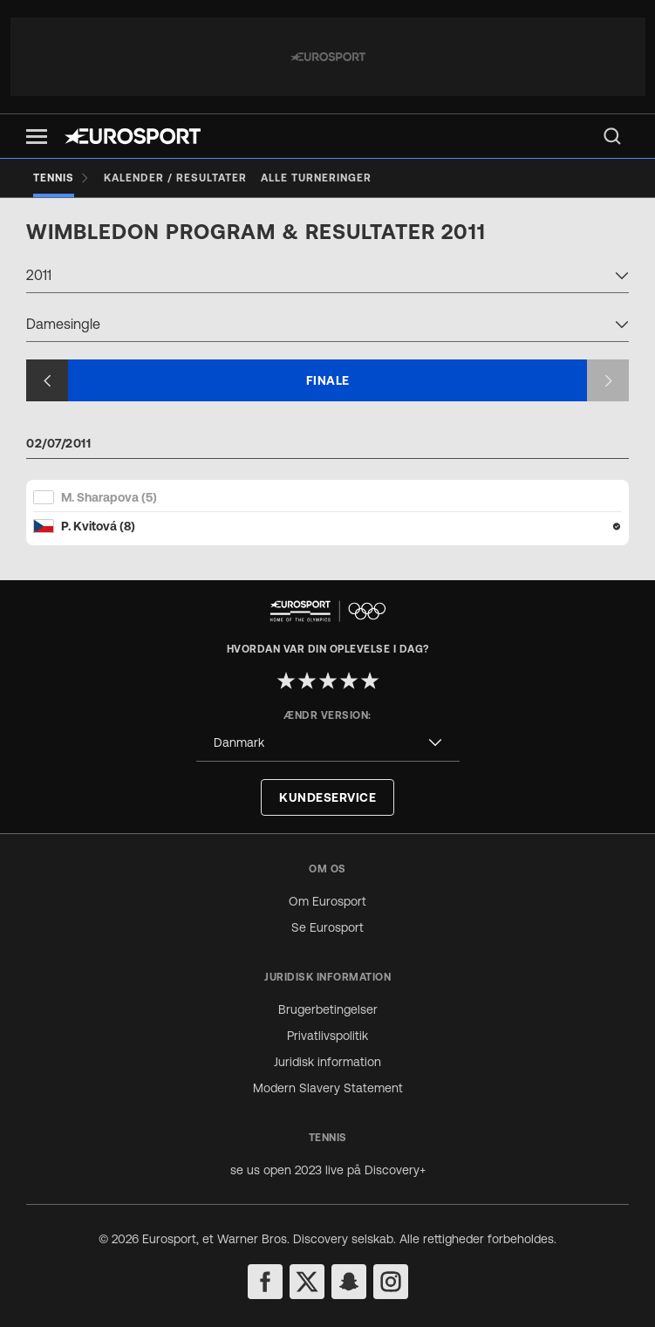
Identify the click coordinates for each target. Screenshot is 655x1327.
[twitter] (307, 1281)
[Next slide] (608, 380)
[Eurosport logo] (133, 136)
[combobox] (327, 277)
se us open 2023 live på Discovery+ (328, 1170)
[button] (36, 136)
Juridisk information (327, 1062)
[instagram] (390, 1281)
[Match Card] (327, 512)
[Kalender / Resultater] (175, 178)
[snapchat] (348, 1281)
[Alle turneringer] (316, 178)
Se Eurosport (327, 927)
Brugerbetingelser (328, 1009)
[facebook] (265, 1281)
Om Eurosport (327, 901)
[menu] (612, 136)
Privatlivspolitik (327, 1036)
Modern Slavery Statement (328, 1088)
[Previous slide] (47, 380)
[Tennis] (61, 178)
